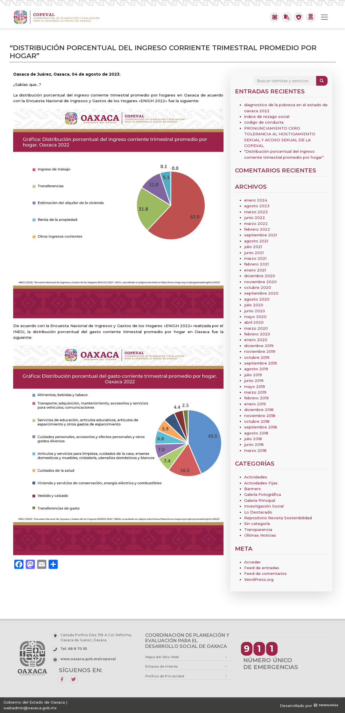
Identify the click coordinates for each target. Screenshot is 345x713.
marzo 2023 (256, 212)
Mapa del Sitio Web (162, 657)
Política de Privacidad (164, 676)
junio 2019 (254, 380)
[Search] (284, 81)
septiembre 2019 (260, 363)
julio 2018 (253, 438)
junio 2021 (254, 252)
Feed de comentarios (265, 573)
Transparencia (258, 529)
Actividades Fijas (261, 483)
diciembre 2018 (259, 409)
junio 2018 (254, 444)
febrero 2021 (256, 264)
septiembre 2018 (260, 427)
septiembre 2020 (261, 293)
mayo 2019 (254, 386)
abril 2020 (254, 322)
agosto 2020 (257, 299)
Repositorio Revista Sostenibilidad (278, 517)
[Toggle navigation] (324, 17)
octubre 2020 (257, 287)
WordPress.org (259, 579)
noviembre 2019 (259, 351)
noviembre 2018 (259, 415)
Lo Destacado (258, 512)
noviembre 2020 (260, 281)
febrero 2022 (257, 229)
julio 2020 (253, 305)
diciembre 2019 (259, 345)
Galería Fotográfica (262, 494)
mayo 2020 (255, 316)
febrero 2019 (256, 398)
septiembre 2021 (260, 235)
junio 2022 (254, 217)
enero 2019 (255, 404)
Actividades (255, 477)
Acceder (252, 562)
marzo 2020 (256, 328)
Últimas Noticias (260, 535)
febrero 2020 (257, 334)
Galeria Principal (259, 500)
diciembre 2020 (259, 275)
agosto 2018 (256, 433)
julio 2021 (253, 246)
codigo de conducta (264, 122)
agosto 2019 (256, 368)
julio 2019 (253, 374)
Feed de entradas (261, 567)
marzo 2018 (255, 450)
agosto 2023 (257, 206)
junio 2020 (254, 311)
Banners (252, 488)
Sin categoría (257, 523)
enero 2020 (255, 339)
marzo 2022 (256, 223)
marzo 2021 (255, 258)
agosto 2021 (256, 241)
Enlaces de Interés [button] (161, 666)
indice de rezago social (266, 116)
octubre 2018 (257, 421)
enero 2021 (255, 270)
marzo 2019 (255, 392)
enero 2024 (255, 200)
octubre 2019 (257, 357)
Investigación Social (264, 506)
